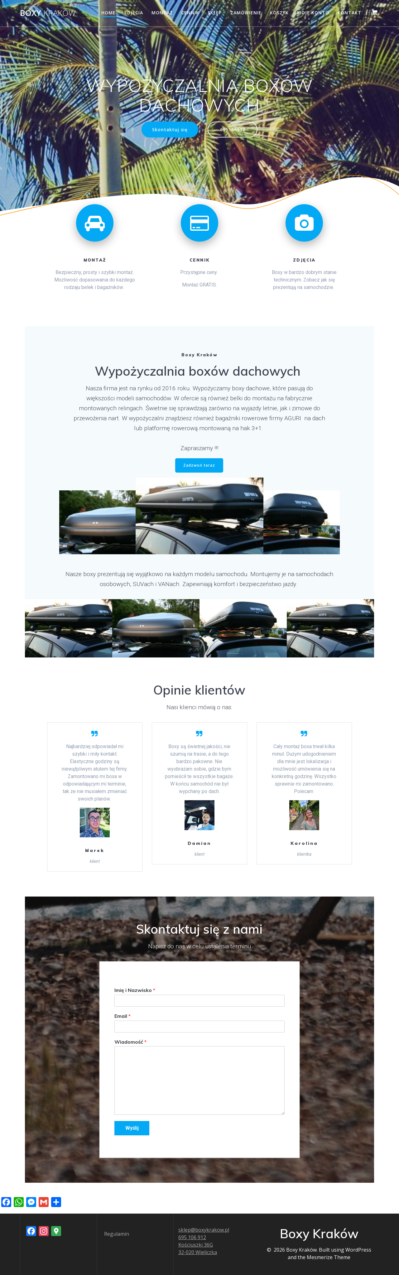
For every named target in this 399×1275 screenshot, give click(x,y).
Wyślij (132, 1128)
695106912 (232, 129)
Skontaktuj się (170, 129)
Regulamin (116, 1233)
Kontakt (349, 13)
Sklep (215, 13)
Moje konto (313, 13)
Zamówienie (246, 13)
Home (108, 13)
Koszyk (279, 13)
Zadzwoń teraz (199, 465)
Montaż (162, 13)
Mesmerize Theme (328, 1257)
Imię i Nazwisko (134, 990)
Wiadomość (130, 1042)
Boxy (48, 13)
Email (122, 1016)
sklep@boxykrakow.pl (203, 1229)
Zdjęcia (133, 13)
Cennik (190, 13)
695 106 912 (192, 1237)
